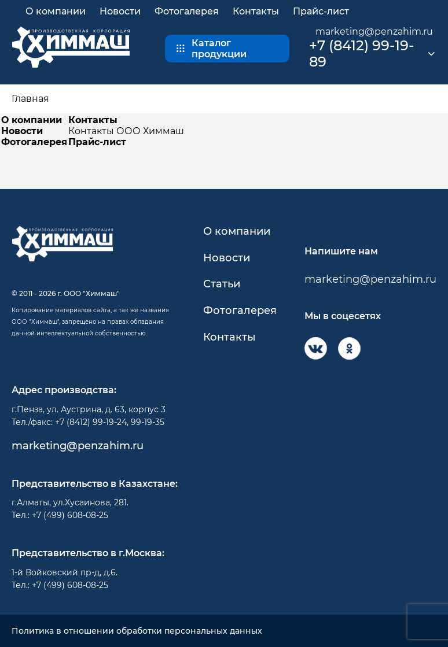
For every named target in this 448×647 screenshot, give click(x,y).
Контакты (256, 11)
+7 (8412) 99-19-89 (361, 54)
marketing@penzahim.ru (374, 31)
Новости (120, 11)
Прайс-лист (321, 11)
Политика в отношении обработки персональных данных (137, 631)
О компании (55, 11)
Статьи (221, 284)
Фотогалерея (187, 11)
